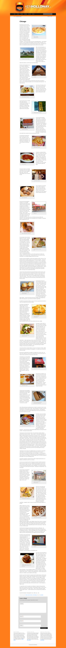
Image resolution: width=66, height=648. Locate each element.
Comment (21, 603)
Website (21, 625)
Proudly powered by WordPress (33, 644)
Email (21, 621)
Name (21, 616)
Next (51, 16)
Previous (48, 16)
